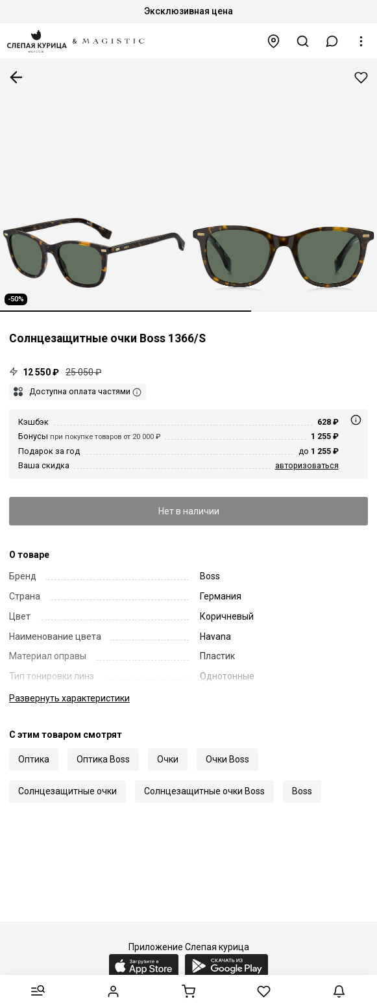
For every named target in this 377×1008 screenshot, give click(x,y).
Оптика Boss (103, 759)
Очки (167, 759)
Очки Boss (227, 759)
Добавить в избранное (361, 77)
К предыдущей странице (16, 77)
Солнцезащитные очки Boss (204, 791)
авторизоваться (307, 465)
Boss (302, 791)
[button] (332, 41)
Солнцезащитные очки (67, 791)
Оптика (33, 759)
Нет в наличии (188, 511)
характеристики (69, 698)
